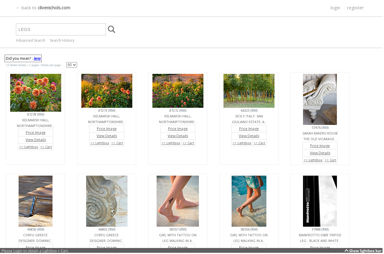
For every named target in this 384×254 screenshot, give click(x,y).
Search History (62, 40)
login (335, 8)
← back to (43, 8)
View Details (36, 139)
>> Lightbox (28, 146)
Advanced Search (30, 40)
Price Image (36, 132)
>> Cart (46, 146)
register (355, 8)
